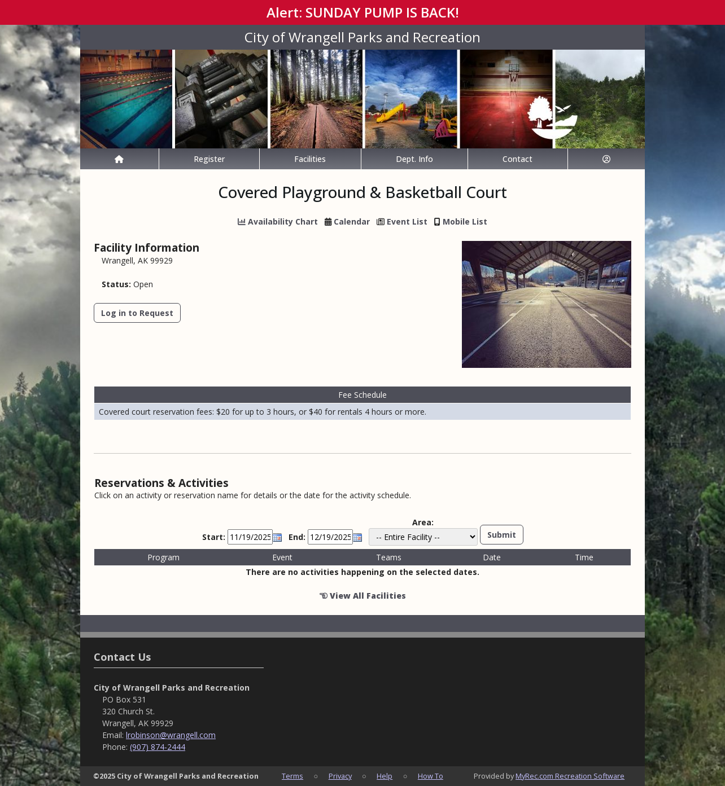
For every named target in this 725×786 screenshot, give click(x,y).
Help (384, 776)
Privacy (340, 776)
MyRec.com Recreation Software (570, 776)
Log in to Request (137, 313)
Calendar (352, 221)
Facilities (310, 158)
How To (430, 776)
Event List (407, 221)
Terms (292, 776)
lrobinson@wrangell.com (171, 735)
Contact (517, 158)
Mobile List (465, 221)
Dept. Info (414, 158)
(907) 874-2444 (157, 746)
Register (209, 158)
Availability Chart (278, 221)
